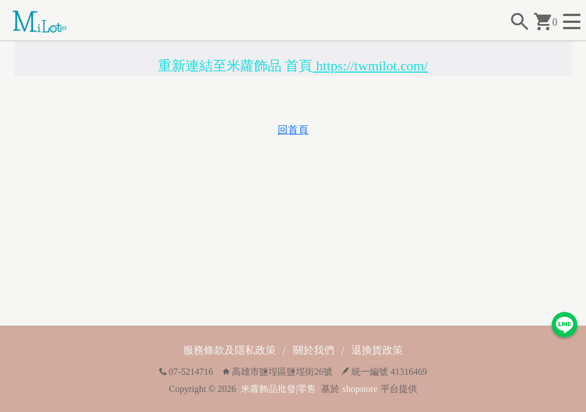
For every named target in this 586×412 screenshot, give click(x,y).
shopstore (359, 389)
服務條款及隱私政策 (229, 350)
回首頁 (293, 130)
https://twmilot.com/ (369, 65)
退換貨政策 (377, 350)
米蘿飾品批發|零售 (278, 389)
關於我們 (313, 350)
